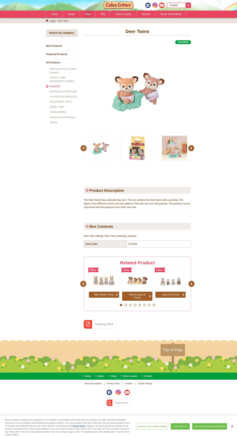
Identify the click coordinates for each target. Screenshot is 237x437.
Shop (88, 14)
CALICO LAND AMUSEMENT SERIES (62, 79)
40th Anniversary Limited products (63, 71)
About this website (93, 383)
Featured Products (56, 54)
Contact (146, 14)
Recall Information (171, 14)
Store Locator (123, 14)
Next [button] (191, 148)
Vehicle (53, 122)
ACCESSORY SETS (61, 102)
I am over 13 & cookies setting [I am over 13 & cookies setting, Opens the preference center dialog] (152, 430)
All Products (53, 62)
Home (55, 14)
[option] (137, 88)
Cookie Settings (145, 383)
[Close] (232, 430)
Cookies (129, 383)
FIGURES (55, 86)
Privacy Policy (113, 383)
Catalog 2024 (104, 324)
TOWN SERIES (58, 112)
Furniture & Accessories (62, 117)
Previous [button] (84, 148)
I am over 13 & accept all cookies (209, 430)
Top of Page (173, 349)
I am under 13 (180, 430)
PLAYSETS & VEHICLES (63, 96)
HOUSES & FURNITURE (63, 91)
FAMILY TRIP (57, 107)
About (71, 14)
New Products (54, 46)
